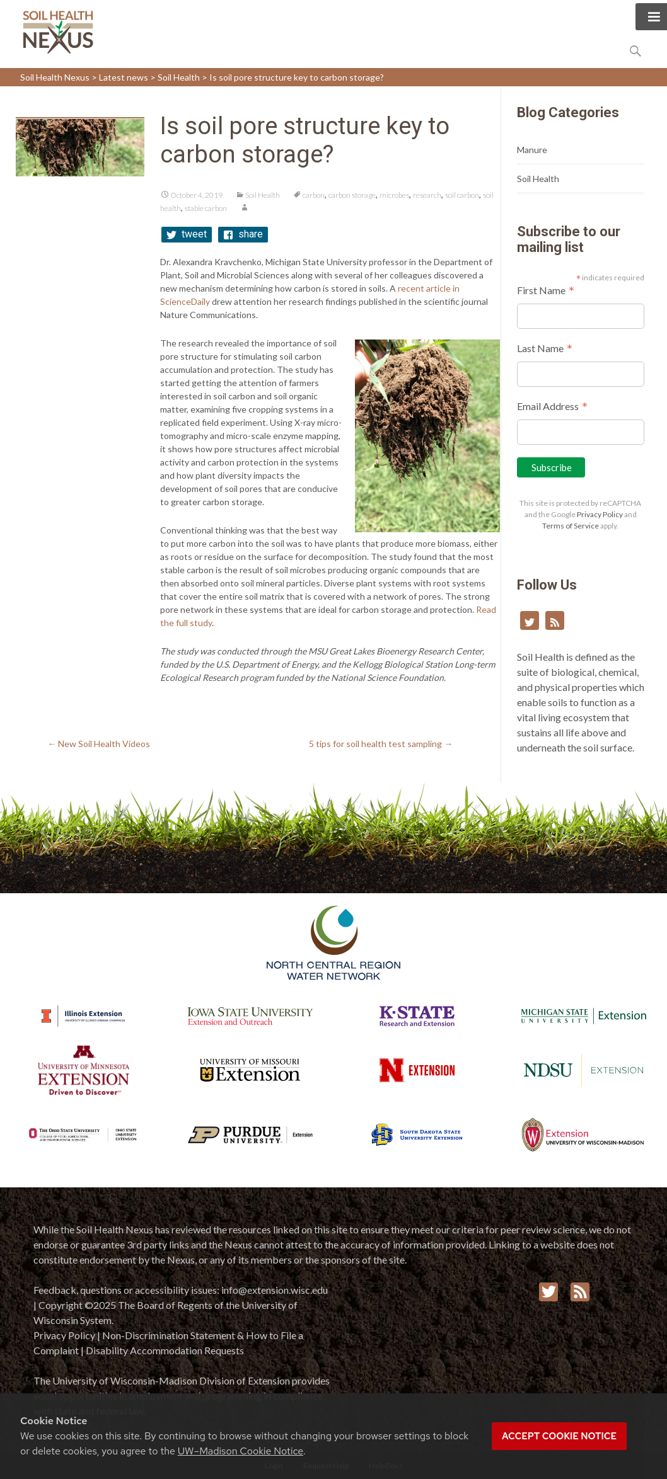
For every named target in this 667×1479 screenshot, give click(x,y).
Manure (532, 149)
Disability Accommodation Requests (165, 1350)
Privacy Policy (600, 514)
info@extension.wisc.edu (274, 1290)
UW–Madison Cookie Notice (240, 1451)
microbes (394, 195)
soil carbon (462, 195)
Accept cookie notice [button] (559, 1436)
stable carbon (206, 208)
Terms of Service (570, 525)
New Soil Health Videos (98, 743)
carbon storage (352, 195)
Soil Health (262, 195)
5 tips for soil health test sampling (381, 743)
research (427, 195)
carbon (314, 195)
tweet (194, 234)
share (250, 234)
